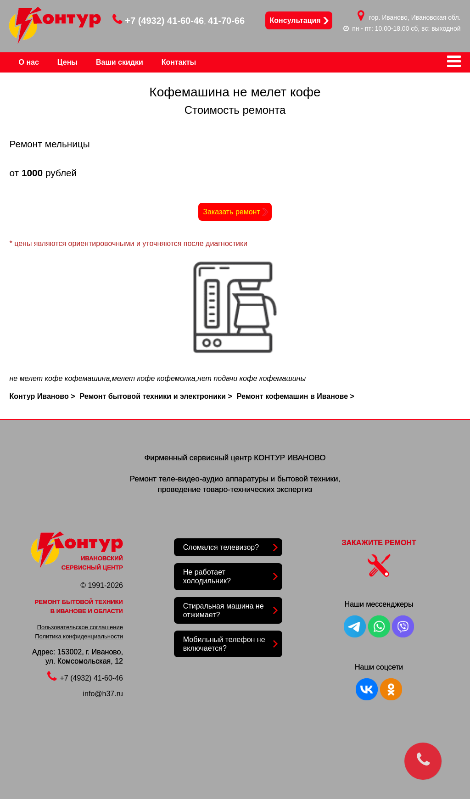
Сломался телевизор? (221, 547)
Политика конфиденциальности (79, 636)
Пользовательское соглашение (80, 627)
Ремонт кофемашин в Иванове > (295, 396)
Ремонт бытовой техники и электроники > (155, 396)
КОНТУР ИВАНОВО (289, 457)
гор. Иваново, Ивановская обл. (415, 17)
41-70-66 (226, 21)
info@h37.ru (103, 694)
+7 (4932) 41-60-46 (158, 21)
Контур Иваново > (42, 396)
